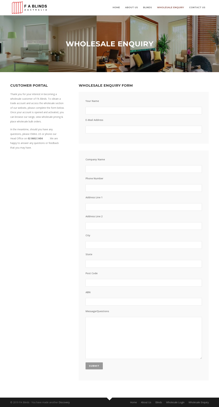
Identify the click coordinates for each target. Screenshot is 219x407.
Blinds (147, 7)
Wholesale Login (175, 402)
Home (116, 7)
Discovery (64, 402)
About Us (131, 7)
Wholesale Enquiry (170, 7)
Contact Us (197, 7)
